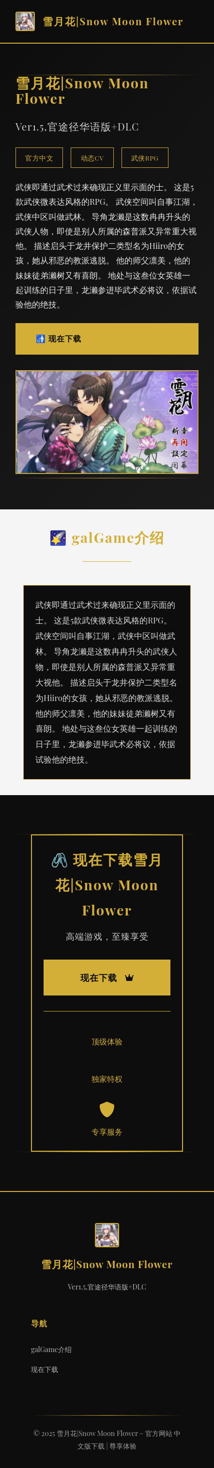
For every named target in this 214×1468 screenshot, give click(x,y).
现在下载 (44, 1369)
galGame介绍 (51, 1349)
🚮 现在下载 (58, 338)
